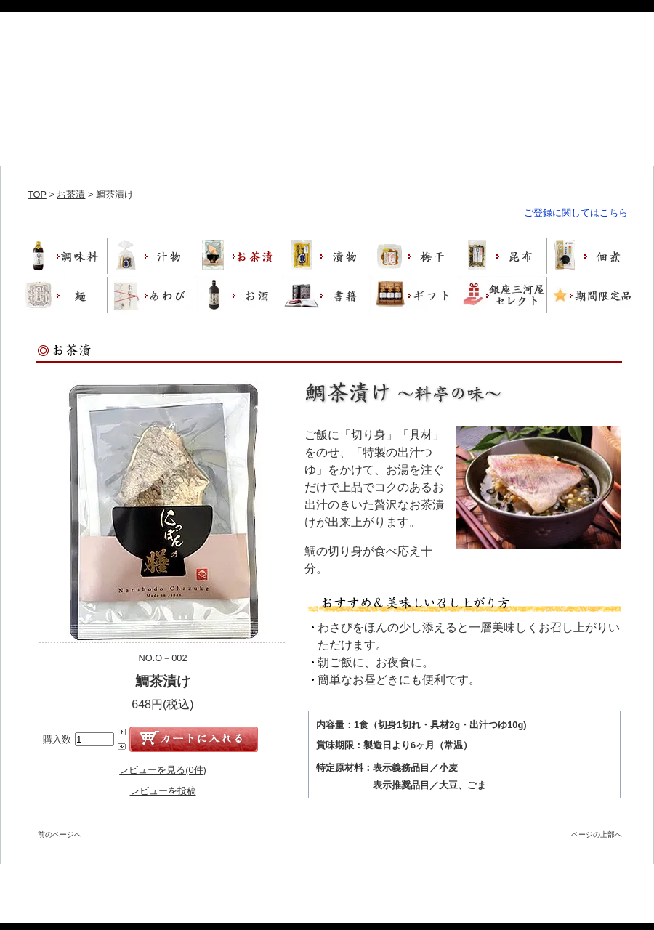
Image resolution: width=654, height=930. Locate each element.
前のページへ (59, 834)
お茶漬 (71, 194)
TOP (37, 194)
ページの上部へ (596, 834)
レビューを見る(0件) (162, 769)
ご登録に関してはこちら (576, 212)
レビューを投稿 (163, 790)
